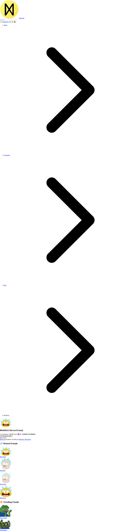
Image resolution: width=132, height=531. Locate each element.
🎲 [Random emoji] (10, 22)
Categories (7, 155)
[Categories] (4, 22)
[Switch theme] (13, 22)
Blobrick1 (22, 439)
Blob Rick (28, 439)
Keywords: (3, 438)
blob (5, 285)
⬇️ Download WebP (6, 436)
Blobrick (3, 439)
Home (5, 25)
